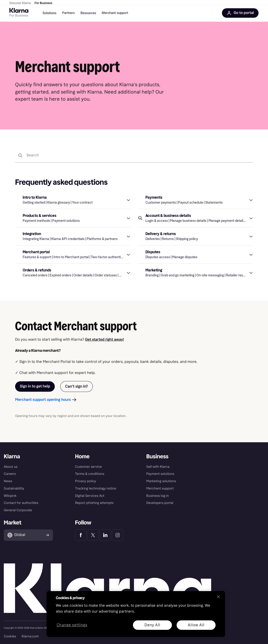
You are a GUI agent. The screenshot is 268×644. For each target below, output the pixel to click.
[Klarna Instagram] (117, 535)
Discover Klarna (20, 3)
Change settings (71, 625)
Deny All (152, 625)
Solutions (49, 14)
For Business (43, 3)
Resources (88, 14)
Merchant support (115, 14)
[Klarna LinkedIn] (105, 535)
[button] (72, 201)
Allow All (196, 625)
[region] (136, 614)
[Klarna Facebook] (80, 535)
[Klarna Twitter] (93, 535)
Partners (68, 14)
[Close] (218, 597)
